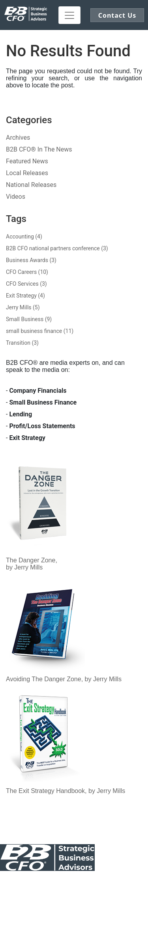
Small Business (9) (29, 319)
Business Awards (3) (31, 260)
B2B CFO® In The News (39, 149)
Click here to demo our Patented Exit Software (92, 917)
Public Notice (59, 884)
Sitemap (77, 891)
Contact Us (16, 884)
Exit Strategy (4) (25, 295)
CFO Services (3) (26, 284)
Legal (136, 884)
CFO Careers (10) (27, 272)
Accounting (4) (24, 236)
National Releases (31, 185)
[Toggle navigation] (69, 15)
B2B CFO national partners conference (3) (57, 248)
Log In (43, 913)
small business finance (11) (39, 331)
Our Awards (104, 884)
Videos (15, 196)
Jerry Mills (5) (23, 307)
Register (73, 913)
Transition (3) (22, 343)
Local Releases (27, 173)
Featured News (27, 161)
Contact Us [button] (117, 15)
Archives (18, 137)
